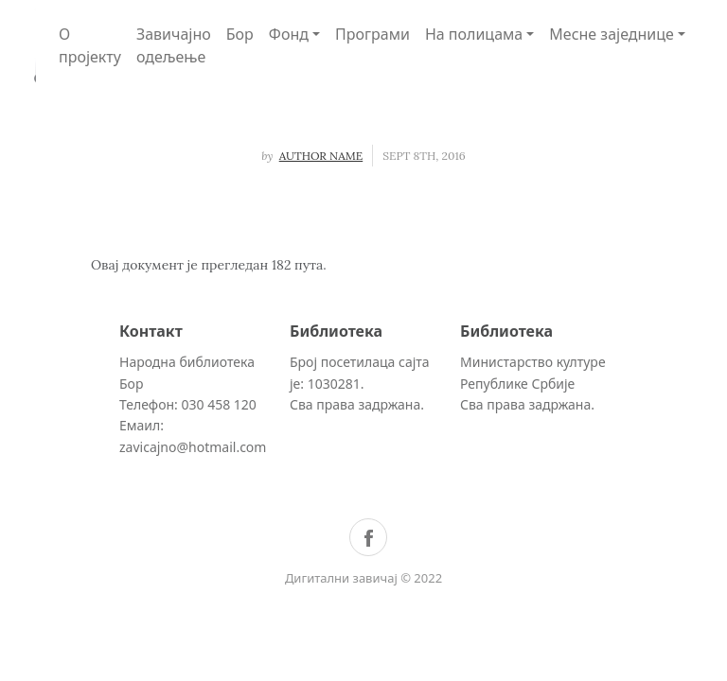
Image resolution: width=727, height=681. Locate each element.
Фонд (289, 34)
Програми (372, 34)
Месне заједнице (611, 34)
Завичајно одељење (173, 45)
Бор (240, 34)
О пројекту (90, 45)
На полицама (474, 34)
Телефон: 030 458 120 (188, 404)
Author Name (321, 155)
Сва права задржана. (357, 404)
